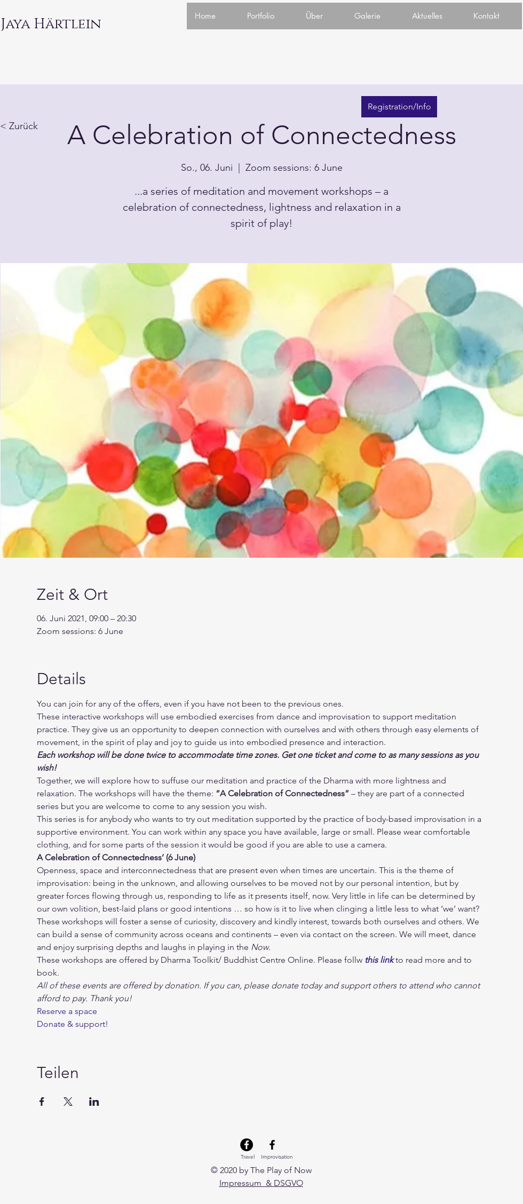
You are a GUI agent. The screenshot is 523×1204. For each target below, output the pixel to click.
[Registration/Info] (399, 106)
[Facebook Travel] (246, 1144)
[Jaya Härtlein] (50, 24)
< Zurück (19, 126)
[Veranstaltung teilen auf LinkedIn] (94, 1101)
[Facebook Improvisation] (272, 1144)
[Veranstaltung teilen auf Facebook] (42, 1101)
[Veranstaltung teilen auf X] (68, 1101)
